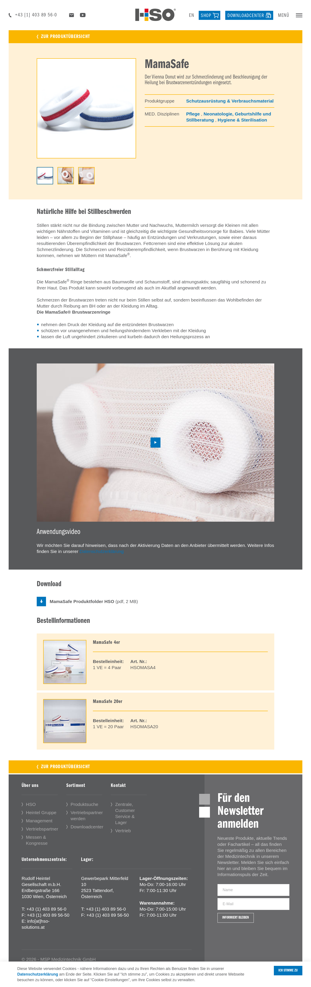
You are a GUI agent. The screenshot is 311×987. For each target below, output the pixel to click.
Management (39, 822)
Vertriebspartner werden (87, 816)
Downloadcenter (87, 828)
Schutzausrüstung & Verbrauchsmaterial (230, 100)
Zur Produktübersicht (65, 36)
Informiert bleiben (241, 932)
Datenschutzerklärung (101, 551)
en (191, 15)
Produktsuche (84, 805)
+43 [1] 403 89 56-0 (36, 15)
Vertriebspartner (42, 830)
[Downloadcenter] (249, 15)
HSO (31, 805)
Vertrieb (123, 831)
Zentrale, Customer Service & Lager (125, 814)
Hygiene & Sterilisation (242, 119)
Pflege (193, 113)
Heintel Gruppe (41, 813)
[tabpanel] (86, 108)
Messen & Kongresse (37, 841)
